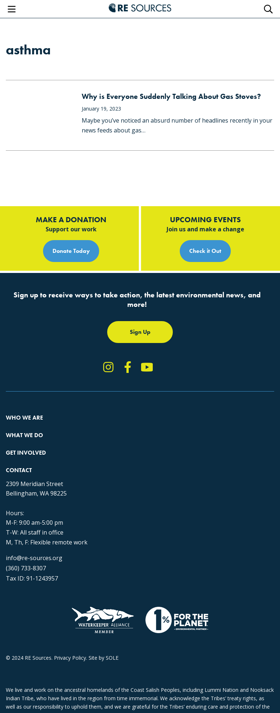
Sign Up (140, 332)
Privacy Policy (70, 657)
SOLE (112, 657)
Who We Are (24, 417)
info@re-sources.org (34, 558)
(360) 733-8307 (26, 568)
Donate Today (71, 251)
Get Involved (26, 452)
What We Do (24, 435)
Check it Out (205, 251)
